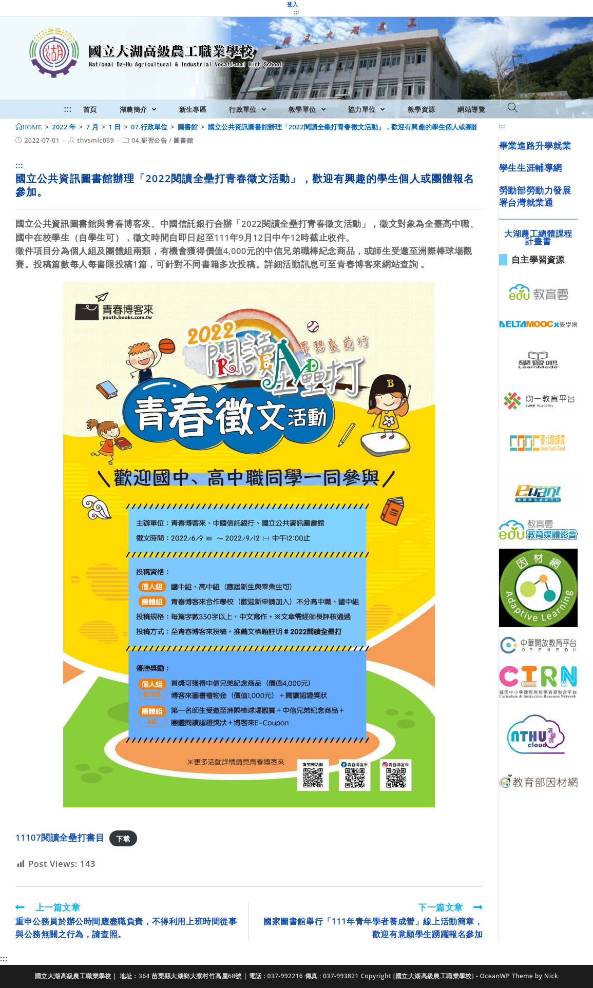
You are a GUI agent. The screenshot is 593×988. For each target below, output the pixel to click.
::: (296, 12)
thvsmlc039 (95, 140)
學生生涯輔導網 (530, 167)
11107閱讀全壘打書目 (59, 837)
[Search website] (512, 108)
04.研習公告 (149, 140)
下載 (123, 838)
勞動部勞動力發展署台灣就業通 (535, 196)
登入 (292, 4)
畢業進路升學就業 (535, 145)
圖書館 (183, 140)
